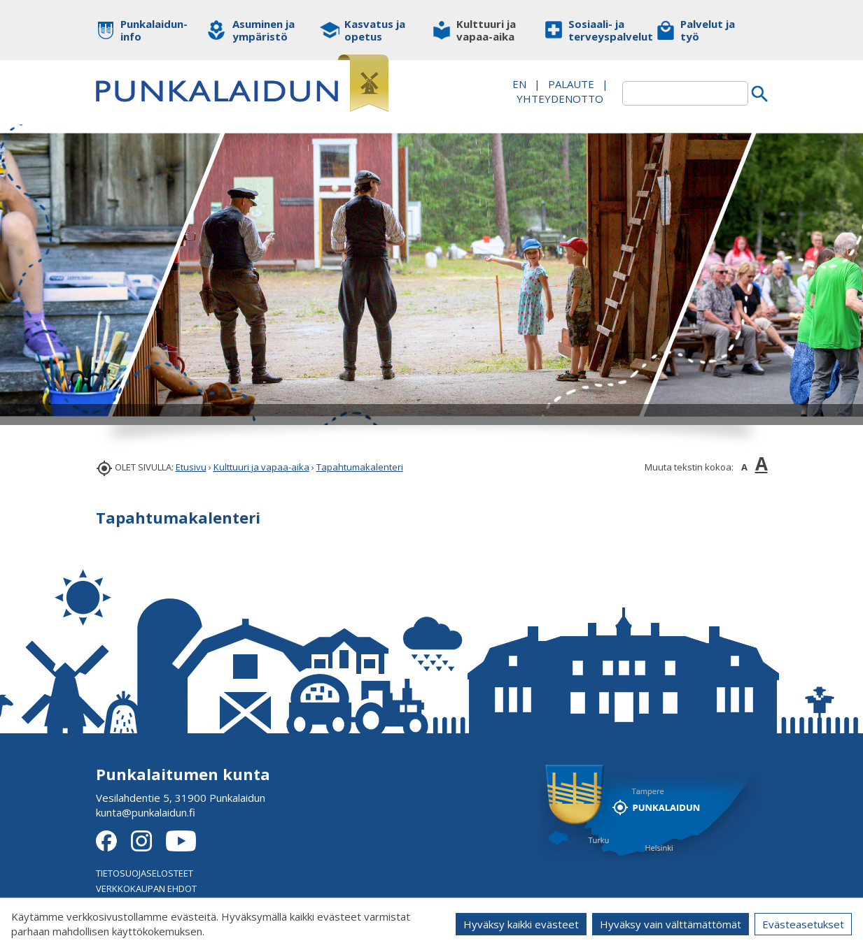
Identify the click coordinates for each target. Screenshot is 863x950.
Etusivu (191, 467)
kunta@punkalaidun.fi (145, 812)
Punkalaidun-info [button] (153, 30)
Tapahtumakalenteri (359, 467)
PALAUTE (571, 84)
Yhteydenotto (560, 99)
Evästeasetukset (803, 924)
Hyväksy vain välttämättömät (670, 924)
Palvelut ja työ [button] (707, 30)
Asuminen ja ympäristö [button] (263, 30)
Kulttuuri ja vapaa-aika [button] (486, 30)
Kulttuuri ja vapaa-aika (261, 467)
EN (519, 84)
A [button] (744, 467)
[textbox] (685, 93)
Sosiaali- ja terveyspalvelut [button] (601, 30)
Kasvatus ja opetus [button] (374, 30)
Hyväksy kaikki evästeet (521, 924)
